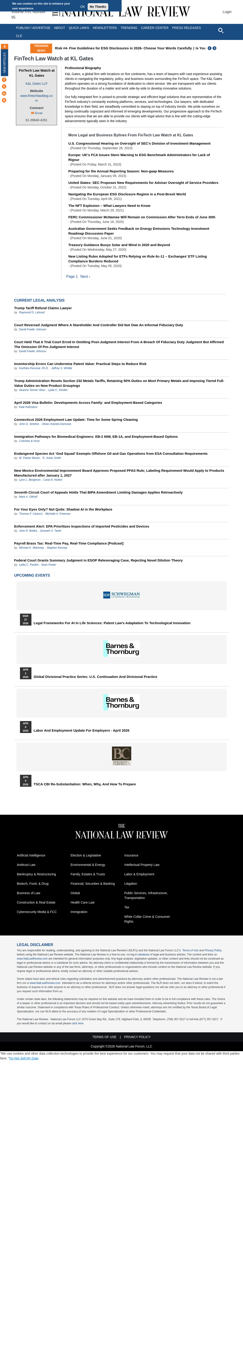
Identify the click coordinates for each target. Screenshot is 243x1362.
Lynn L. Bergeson (30, 479)
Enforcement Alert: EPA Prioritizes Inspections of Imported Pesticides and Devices (81, 526)
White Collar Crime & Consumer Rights (147, 919)
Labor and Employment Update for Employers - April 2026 (81, 730)
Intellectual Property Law (141, 865)
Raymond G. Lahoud (32, 312)
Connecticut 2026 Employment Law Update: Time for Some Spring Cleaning (76, 419)
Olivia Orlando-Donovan (56, 424)
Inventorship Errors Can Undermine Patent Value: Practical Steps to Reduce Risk (80, 364)
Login (227, 12)
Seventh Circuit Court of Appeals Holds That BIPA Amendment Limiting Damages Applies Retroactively (98, 492)
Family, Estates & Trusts (88, 874)
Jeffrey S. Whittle (61, 368)
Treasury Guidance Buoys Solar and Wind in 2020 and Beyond (119, 245)
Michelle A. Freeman (57, 513)
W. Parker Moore (29, 458)
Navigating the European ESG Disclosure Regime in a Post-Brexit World (127, 194)
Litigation (130, 884)
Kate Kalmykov (28, 407)
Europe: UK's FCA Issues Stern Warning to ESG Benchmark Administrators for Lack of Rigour (139, 157)
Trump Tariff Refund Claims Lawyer (43, 308)
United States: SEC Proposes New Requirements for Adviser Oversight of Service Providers (143, 183)
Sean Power (48, 564)
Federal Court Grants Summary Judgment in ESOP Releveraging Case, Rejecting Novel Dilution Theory (98, 560)
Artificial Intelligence (31, 855)
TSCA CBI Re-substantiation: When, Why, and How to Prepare (85, 784)
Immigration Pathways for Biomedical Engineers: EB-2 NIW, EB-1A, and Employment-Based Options (96, 436)
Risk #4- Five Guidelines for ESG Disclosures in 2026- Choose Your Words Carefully (123, 48)
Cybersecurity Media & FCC (37, 912)
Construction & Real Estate (36, 902)
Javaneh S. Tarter (50, 530)
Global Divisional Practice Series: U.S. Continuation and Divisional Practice (95, 677)
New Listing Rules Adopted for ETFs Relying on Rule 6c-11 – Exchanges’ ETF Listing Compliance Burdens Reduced (137, 258)
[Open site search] (220, 30)
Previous (209, 48)
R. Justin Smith (51, 458)
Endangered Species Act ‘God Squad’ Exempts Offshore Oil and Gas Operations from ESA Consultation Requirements (111, 453)
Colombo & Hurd (29, 441)
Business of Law (28, 893)
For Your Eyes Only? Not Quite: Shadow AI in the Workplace (63, 509)
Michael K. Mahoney (31, 547)
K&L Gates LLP (36, 83)
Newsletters (105, 28)
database (143, 954)
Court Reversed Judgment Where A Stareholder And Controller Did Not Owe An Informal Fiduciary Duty (98, 325)
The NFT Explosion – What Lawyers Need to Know (109, 206)
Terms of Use (190, 950)
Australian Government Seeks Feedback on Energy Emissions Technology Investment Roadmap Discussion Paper (138, 231)
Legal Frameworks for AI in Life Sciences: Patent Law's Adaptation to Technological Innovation (112, 623)
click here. (78, 1023)
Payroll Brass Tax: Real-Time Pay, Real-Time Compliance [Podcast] (69, 543)
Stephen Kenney (57, 547)
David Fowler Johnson (32, 329)
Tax (126, 907)
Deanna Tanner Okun (32, 390)
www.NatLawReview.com (32, 958)
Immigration (79, 912)
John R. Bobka (28, 530)
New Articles (4, 62)
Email (38, 113)
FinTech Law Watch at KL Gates (37, 73)
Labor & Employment (139, 874)
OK (82, 6)
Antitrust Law (26, 865)
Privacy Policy (213, 950)
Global (75, 893)
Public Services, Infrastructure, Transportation (146, 895)
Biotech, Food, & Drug (33, 884)
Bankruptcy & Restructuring (36, 874)
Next (215, 48)
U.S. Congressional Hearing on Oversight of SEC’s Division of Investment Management (139, 143)
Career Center (154, 28)
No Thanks (98, 6)
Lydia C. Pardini (57, 390)
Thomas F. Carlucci (30, 513)
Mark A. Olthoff (28, 496)
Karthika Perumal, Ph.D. (34, 368)
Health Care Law (83, 902)
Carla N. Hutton (52, 479)
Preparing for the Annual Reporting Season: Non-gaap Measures (121, 171)
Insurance (131, 855)
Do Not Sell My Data (24, 1058)
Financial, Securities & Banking (93, 884)
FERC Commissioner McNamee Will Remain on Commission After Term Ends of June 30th (141, 217)
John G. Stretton (29, 424)
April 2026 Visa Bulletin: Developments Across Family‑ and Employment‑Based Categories (88, 402)
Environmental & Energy (88, 865)
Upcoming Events (32, 575)
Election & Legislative (86, 855)
